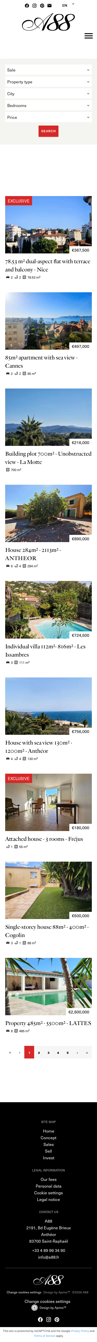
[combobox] (48, 70)
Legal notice (48, 1199)
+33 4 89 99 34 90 (48, 1250)
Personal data (49, 1186)
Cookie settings (48, 1192)
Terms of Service (44, 1336)
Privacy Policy (80, 1331)
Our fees (49, 1179)
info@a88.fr (48, 1257)
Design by (53, 1307)
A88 (48, 1221)
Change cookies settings (24, 1292)
